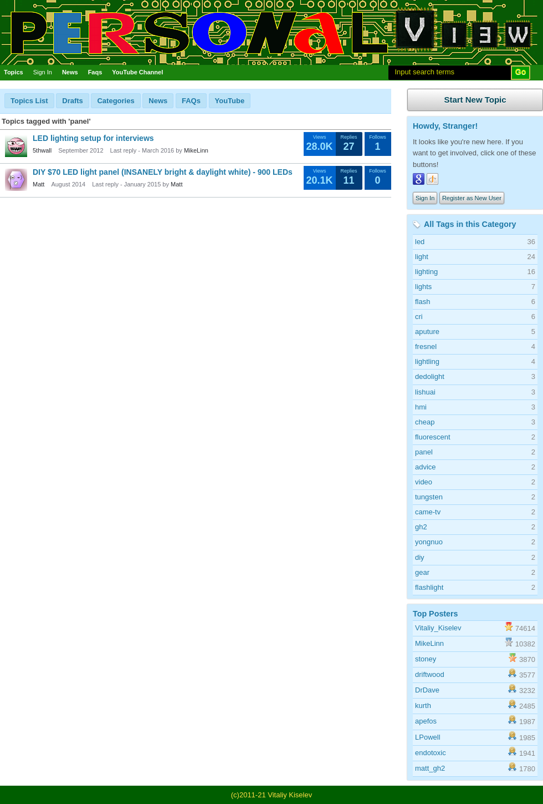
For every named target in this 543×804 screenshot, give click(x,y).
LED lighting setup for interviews (93, 138)
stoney (425, 659)
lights (423, 286)
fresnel (426, 346)
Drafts (72, 101)
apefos (426, 721)
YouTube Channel (137, 72)
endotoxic (430, 753)
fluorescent (432, 437)
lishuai (425, 392)
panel (424, 452)
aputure (427, 331)
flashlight (429, 587)
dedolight (429, 376)
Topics (13, 72)
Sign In (42, 72)
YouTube (230, 101)
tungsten (429, 497)
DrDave (427, 690)
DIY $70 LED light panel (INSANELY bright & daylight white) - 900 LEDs (163, 172)
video (423, 482)
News (70, 72)
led (419, 241)
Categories (115, 101)
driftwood (429, 674)
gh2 (421, 527)
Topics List (29, 101)
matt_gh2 (430, 768)
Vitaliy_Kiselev (438, 628)
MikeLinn (196, 150)
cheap (424, 422)
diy (419, 557)
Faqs (95, 72)
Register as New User (471, 198)
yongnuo (429, 542)
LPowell (427, 737)
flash (422, 301)
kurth (423, 705)
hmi (421, 407)
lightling (427, 361)
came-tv (427, 512)
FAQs (191, 101)
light (421, 256)
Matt (38, 184)
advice (425, 467)
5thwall (42, 150)
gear (422, 572)
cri (419, 316)
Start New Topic (475, 99)
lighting (426, 271)
